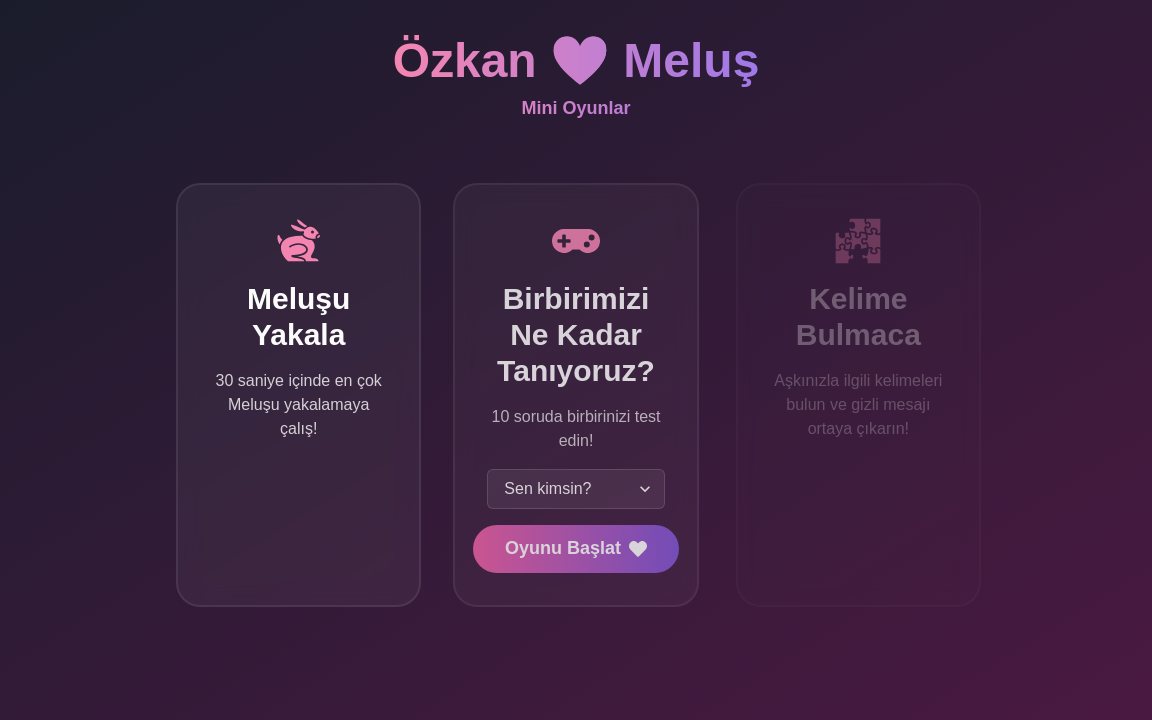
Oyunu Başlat (576, 548)
